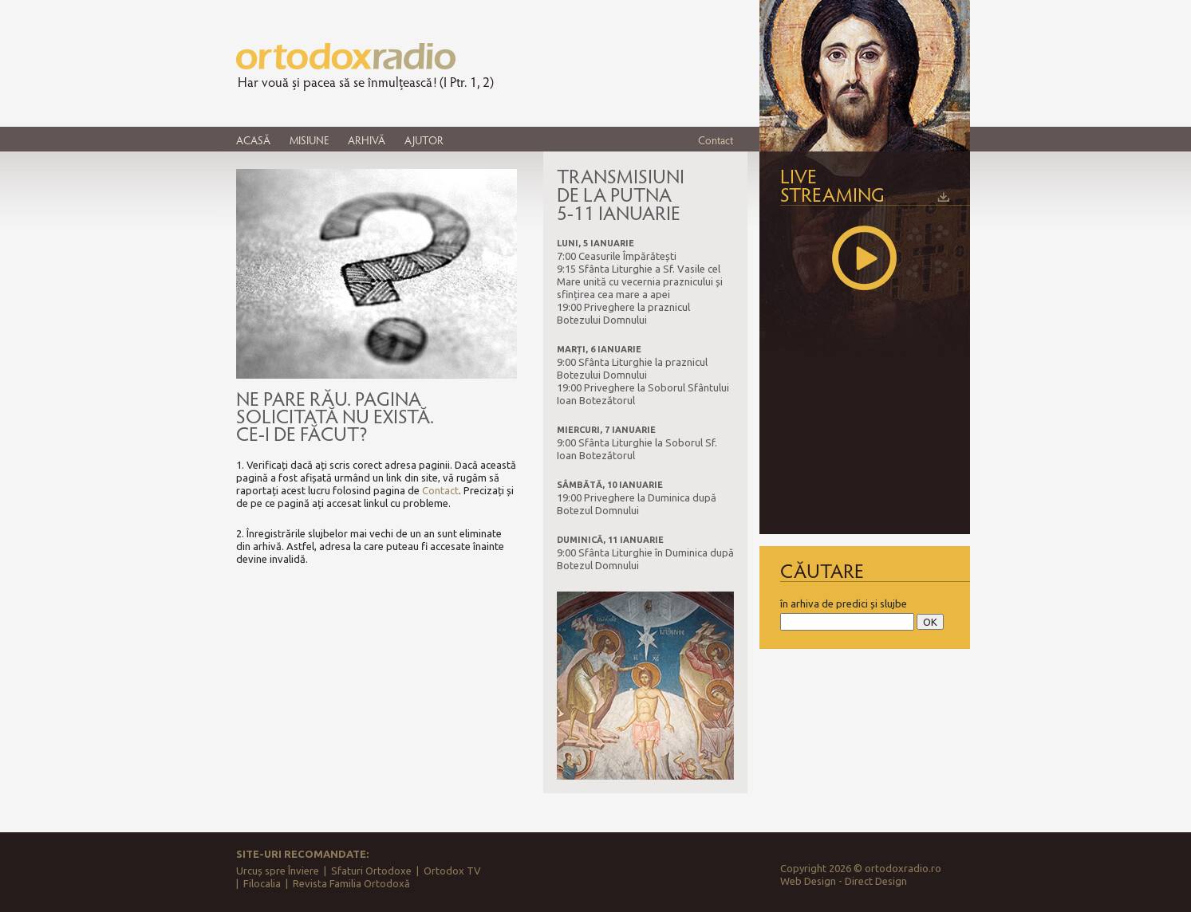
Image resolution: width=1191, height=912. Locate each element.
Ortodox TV (452, 870)
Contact (715, 139)
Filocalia (262, 883)
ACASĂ (253, 139)
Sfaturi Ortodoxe (371, 870)
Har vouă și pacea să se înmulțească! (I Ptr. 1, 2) (366, 82)
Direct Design (876, 880)
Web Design (808, 880)
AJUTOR (424, 139)
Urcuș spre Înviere (277, 870)
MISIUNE (309, 139)
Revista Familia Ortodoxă (351, 883)
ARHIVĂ (366, 139)
